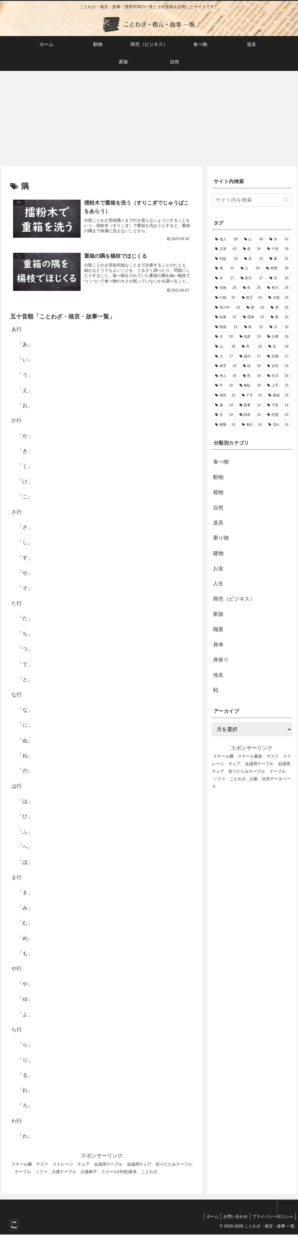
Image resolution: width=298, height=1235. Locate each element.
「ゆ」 (25, 1000)
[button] (286, 199)
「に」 (25, 726)
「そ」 (25, 589)
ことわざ (149, 1172)
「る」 (25, 1076)
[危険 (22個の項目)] (253, 317)
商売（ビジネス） (234, 599)
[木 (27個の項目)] (224, 278)
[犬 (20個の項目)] (223, 336)
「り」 (25, 1061)
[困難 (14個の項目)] (225, 424)
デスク (42, 1164)
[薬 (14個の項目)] (223, 405)
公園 (253, 778)
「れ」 (25, 1091)
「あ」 (25, 345)
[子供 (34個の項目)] (278, 249)
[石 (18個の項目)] (278, 346)
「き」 (25, 451)
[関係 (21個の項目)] (226, 327)
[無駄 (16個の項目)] (250, 385)
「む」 (25, 924)
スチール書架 (250, 756)
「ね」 (25, 756)
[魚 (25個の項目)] (251, 288)
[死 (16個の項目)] (251, 376)
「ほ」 (25, 863)
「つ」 (25, 650)
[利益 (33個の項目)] (226, 259)
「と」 (25, 680)
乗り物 (221, 538)
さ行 (16, 513)
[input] (252, 200)
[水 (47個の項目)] (279, 239)
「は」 (25, 802)
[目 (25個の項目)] (279, 278)
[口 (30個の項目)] (250, 268)
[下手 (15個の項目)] (252, 395)
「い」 (25, 360)
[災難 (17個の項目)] (278, 356)
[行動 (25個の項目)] (225, 297)
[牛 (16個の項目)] (223, 385)
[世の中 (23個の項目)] (227, 307)
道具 (218, 523)
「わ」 (25, 1137)
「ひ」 (25, 817)
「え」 (25, 391)
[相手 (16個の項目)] (225, 366)
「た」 (25, 619)
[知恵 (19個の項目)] (250, 336)
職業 (218, 629)
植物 (218, 492)
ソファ (41, 1172)
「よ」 (25, 1015)
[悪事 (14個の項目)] (250, 405)
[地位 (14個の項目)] (252, 424)
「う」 (25, 375)
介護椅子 (89, 1172)
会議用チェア (139, 1164)
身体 (218, 644)
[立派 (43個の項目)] (225, 249)
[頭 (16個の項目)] (251, 366)
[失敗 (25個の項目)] (225, 288)
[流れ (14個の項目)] (278, 424)
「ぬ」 (25, 741)
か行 (16, 421)
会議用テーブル (108, 1164)
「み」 (25, 908)
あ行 (16, 330)
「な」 (25, 710)
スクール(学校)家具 (119, 1172)
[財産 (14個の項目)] (250, 415)
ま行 (16, 878)
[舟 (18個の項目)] (252, 346)
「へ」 (25, 848)
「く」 (25, 467)
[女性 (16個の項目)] (278, 366)
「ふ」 (25, 832)
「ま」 (25, 893)
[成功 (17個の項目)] (250, 356)
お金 (218, 568)
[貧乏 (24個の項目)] (252, 297)
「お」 (25, 406)
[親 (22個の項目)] (279, 317)
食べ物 (221, 462)
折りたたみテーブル (246, 771)
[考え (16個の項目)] (225, 376)
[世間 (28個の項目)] (277, 268)
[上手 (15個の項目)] (278, 385)
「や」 (25, 984)
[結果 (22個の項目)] (225, 317)
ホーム (209, 1217)
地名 (218, 675)
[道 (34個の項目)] (251, 249)
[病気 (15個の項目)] (225, 395)
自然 (218, 508)
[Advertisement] (149, 118)
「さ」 (25, 528)
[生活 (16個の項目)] (278, 376)
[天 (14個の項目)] (223, 415)
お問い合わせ (233, 1217)
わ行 (16, 1122)
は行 (16, 787)
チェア (83, 1164)
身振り (221, 660)
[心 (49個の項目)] (254, 239)
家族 (218, 614)
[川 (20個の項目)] (279, 327)
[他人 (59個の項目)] (226, 239)
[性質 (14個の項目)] (278, 415)
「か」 (25, 436)
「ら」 (25, 1045)
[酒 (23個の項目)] (255, 307)
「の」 (25, 771)
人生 (218, 583)
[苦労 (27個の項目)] (252, 278)
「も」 (25, 954)
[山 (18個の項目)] (225, 346)
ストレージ (63, 1164)
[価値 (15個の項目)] (278, 395)
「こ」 (25, 497)
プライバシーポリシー (272, 1217)
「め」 (25, 939)
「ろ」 (25, 1106)
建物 (218, 553)
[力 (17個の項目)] (223, 356)
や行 (16, 969)
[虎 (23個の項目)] (279, 307)
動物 (218, 477)
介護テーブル (64, 1172)
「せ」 (25, 574)
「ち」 (25, 634)
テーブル (23, 1172)
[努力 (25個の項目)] (278, 288)
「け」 (25, 482)
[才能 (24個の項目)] (278, 297)
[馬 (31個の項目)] (224, 268)
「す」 (25, 558)
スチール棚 (21, 1164)
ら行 (16, 1030)
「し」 (25, 543)
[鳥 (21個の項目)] (254, 327)
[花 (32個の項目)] (254, 259)
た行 (16, 604)
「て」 (25, 665)
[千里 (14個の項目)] (278, 405)
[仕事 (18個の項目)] (278, 336)
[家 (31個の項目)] (279, 259)
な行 (16, 695)
